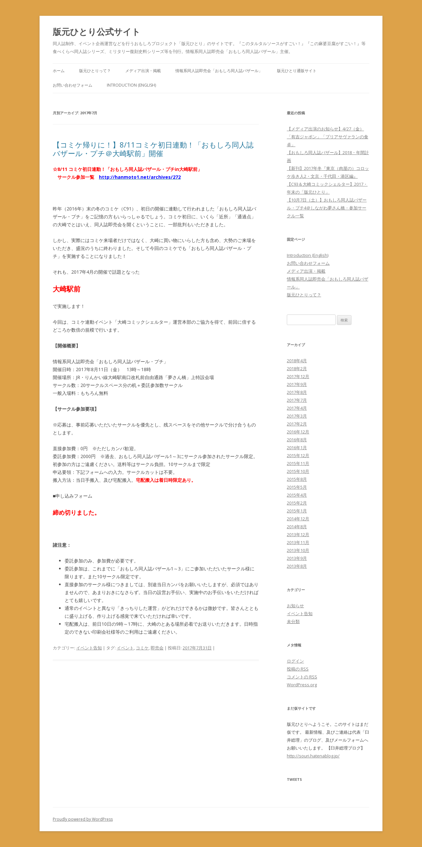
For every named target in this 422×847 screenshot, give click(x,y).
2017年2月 (297, 424)
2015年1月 (297, 511)
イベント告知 (89, 648)
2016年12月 (298, 432)
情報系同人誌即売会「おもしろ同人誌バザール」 (218, 70)
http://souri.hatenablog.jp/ (313, 756)
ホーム (59, 70)
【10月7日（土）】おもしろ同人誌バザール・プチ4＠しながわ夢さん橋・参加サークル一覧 (327, 208)
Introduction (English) (131, 85)
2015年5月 (297, 487)
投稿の (298, 669)
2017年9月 (297, 384)
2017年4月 (297, 408)
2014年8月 (297, 527)
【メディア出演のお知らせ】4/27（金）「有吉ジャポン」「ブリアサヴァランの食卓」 (327, 137)
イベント (125, 648)
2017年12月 (298, 376)
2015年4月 (297, 495)
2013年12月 (298, 534)
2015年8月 (297, 479)
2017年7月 (297, 400)
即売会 (157, 648)
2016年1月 (297, 448)
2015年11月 (298, 463)
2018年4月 (297, 361)
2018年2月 (297, 368)
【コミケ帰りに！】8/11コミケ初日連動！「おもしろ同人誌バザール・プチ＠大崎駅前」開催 (153, 149)
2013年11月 (298, 542)
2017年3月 (297, 416)
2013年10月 (298, 550)
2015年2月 (297, 503)
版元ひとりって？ (95, 70)
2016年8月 (297, 440)
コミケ (142, 648)
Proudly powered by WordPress (83, 819)
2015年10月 (298, 471)
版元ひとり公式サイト (96, 32)
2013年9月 (297, 558)
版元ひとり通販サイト (296, 70)
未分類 (293, 621)
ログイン (295, 661)
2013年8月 (297, 566)
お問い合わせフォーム (72, 85)
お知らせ (295, 606)
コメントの (302, 677)
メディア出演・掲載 (143, 70)
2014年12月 (298, 519)
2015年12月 (298, 455)
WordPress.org (302, 685)
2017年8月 (297, 392)
